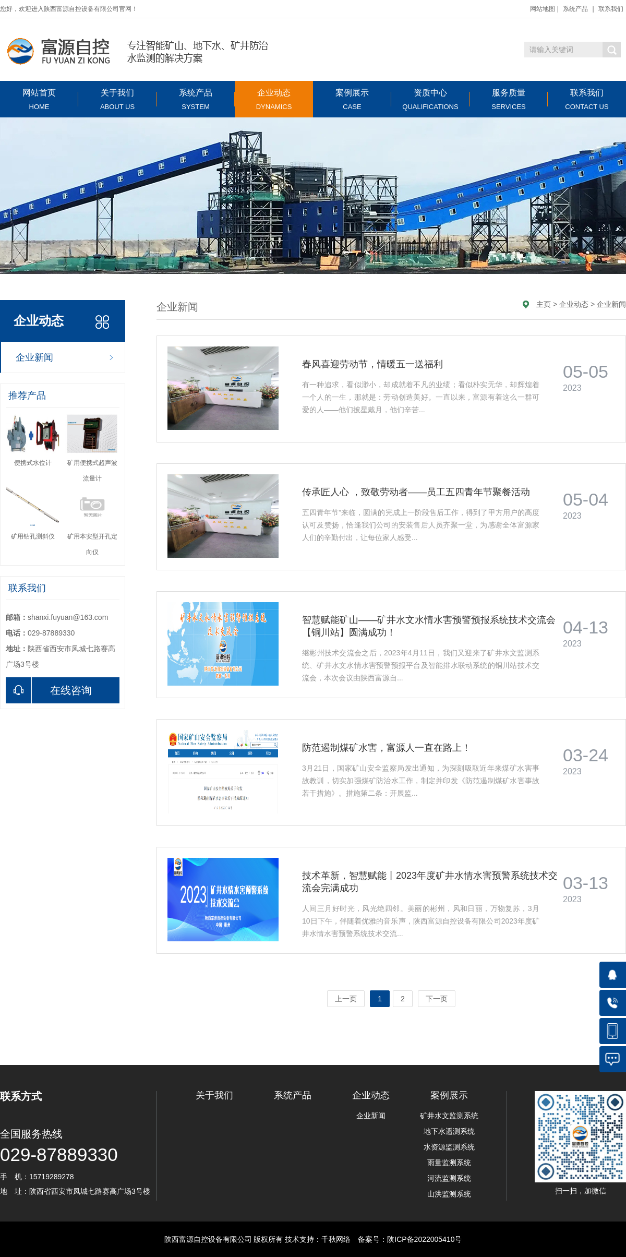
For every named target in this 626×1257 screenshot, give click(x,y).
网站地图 (542, 9)
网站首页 (39, 99)
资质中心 (430, 99)
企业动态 (274, 99)
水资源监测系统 (449, 1147)
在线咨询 (49, 690)
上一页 (346, 999)
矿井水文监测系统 (449, 1115)
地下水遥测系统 (449, 1131)
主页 (543, 304)
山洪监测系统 (449, 1194)
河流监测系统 (449, 1178)
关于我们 (117, 99)
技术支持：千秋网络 (318, 1239)
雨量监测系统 (449, 1162)
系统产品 (575, 9)
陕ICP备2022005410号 (424, 1239)
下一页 (437, 999)
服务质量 (508, 99)
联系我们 (610, 9)
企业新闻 (34, 357)
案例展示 (352, 99)
